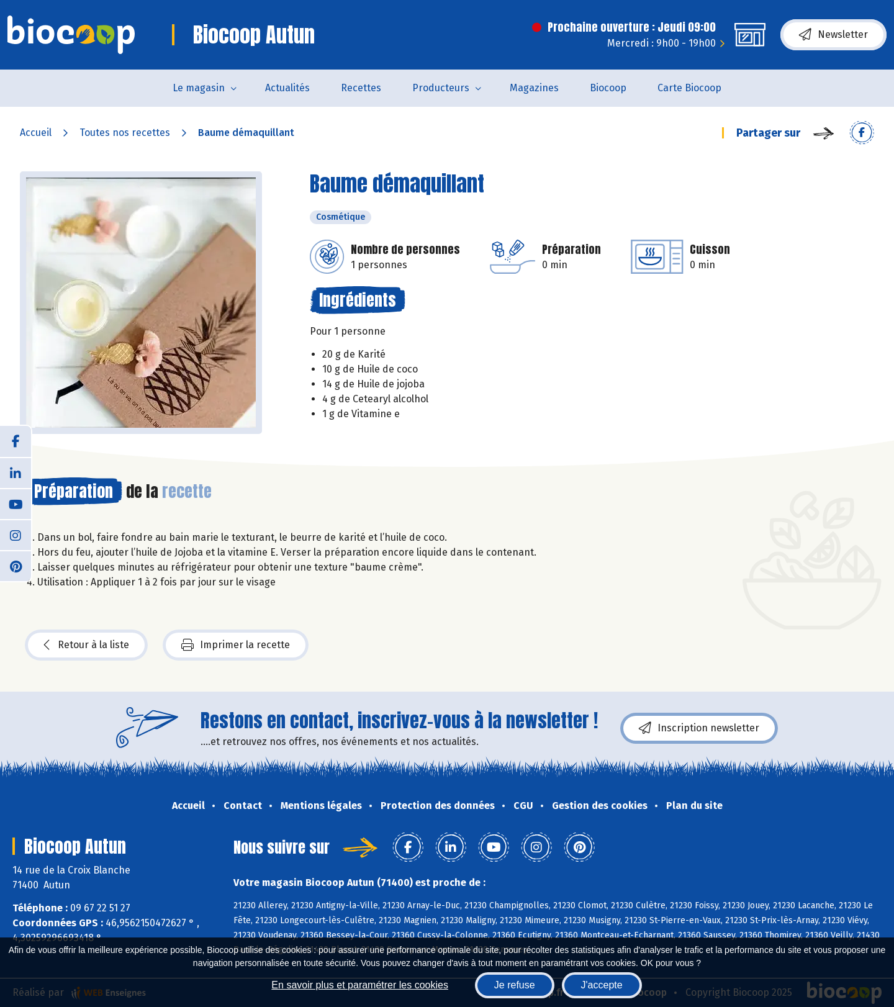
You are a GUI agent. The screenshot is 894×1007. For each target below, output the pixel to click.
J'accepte (602, 985)
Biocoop (608, 88)
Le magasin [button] (199, 88)
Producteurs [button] (440, 88)
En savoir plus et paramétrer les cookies (359, 985)
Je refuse (514, 985)
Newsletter (833, 35)
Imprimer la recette (235, 645)
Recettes (361, 88)
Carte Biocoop (689, 88)
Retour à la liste (86, 645)
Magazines (534, 88)
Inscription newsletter (699, 728)
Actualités (287, 88)
